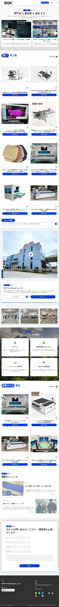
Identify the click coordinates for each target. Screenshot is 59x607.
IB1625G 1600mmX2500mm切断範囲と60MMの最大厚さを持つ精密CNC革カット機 (44, 91)
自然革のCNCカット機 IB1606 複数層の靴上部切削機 (15, 92)
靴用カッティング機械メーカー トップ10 (13, 503)
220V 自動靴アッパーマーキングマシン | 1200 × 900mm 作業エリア (15, 421)
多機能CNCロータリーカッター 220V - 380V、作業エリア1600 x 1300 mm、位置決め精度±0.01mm (44, 131)
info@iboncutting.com (8, 590)
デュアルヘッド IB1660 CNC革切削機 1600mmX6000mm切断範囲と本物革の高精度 (14, 131)
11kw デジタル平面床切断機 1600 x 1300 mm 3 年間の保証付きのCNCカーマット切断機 (15, 170)
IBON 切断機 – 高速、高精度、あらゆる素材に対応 (38, 486)
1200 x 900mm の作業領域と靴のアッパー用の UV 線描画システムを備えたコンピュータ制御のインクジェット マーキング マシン (44, 170)
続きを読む (53, 494)
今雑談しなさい (43, 296)
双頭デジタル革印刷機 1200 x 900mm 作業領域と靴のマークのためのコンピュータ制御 (44, 461)
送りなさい (29, 566)
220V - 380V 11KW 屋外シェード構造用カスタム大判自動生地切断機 (44, 210)
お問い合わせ (53, 56)
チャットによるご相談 (45, 3)
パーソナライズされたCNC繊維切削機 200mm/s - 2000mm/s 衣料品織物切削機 (44, 421)
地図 (11, 605)
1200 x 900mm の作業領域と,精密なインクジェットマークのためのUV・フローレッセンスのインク (15, 210)
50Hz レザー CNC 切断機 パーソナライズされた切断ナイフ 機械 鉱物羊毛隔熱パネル (21, 223)
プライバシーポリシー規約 (6, 605)
